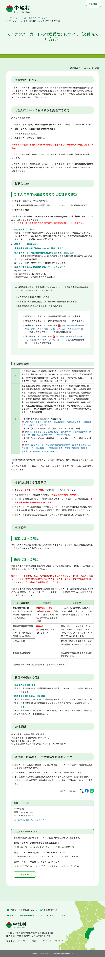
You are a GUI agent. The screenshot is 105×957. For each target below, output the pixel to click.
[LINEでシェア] (92, 791)
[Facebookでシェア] (87, 791)
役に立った (22, 846)
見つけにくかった (72, 865)
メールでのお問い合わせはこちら (29, 820)
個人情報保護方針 (27, 915)
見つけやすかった (25, 865)
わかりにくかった (72, 856)
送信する (24, 874)
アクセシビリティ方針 (46, 915)
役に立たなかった (66, 846)
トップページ (11, 18)
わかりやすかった (25, 856)
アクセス (61, 915)
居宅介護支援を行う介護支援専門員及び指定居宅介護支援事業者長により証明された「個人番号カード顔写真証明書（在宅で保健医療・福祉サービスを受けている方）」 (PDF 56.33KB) (56, 448)
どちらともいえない (42, 846)
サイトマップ (11, 915)
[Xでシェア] (82, 791)
